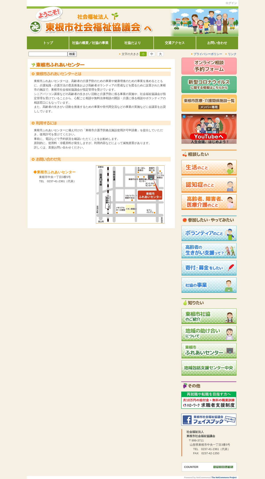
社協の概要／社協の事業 (90, 43)
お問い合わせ (217, 43)
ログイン (231, 3)
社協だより (132, 43)
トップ (48, 43)
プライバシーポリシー (208, 54)
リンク (232, 54)
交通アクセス (175, 43)
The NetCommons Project (224, 477)
